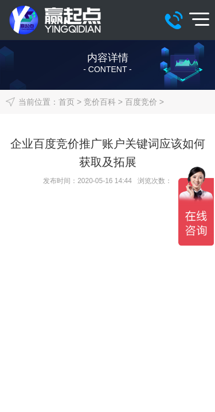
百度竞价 (141, 101)
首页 (66, 101)
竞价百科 (100, 101)
